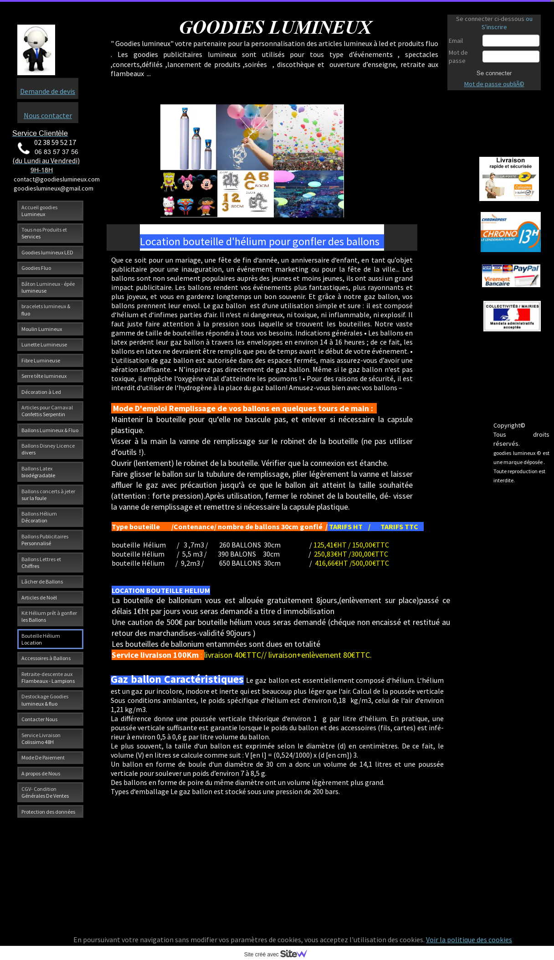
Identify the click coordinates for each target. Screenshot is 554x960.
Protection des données (48, 811)
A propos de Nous (40, 773)
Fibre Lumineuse (40, 360)
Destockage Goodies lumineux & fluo (44, 700)
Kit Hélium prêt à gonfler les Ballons (49, 616)
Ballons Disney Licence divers (48, 449)
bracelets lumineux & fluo (45, 309)
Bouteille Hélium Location (40, 639)
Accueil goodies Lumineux (39, 210)
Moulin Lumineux (41, 328)
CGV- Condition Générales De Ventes (45, 792)
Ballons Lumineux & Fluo (49, 430)
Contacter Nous (39, 719)
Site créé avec (279, 954)
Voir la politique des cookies (469, 939)
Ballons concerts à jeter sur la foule (48, 494)
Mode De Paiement (43, 757)
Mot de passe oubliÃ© (494, 84)
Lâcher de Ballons (42, 581)
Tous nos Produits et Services (44, 233)
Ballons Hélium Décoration (39, 517)
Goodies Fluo (36, 267)
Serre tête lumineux (44, 375)
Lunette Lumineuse (44, 344)
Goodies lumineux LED (47, 252)
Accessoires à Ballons (46, 658)
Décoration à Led (41, 391)
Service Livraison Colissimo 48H (41, 738)
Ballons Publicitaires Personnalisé (44, 540)
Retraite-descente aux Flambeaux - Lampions (48, 677)
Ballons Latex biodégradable (38, 472)
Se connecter (494, 73)
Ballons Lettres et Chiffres (41, 562)
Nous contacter (48, 115)
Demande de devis (47, 91)
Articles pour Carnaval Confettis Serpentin (47, 411)
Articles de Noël (39, 597)
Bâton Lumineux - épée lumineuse (48, 287)
